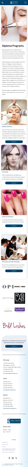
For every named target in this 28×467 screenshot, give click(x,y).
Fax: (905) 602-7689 (8, 371)
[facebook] (9, 458)
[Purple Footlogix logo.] (19, 309)
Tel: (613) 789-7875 (7, 385)
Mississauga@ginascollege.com (10, 373)
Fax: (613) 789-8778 (7, 387)
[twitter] (16, 458)
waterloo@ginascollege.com (9, 408)
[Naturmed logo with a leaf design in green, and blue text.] (8, 309)
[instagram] (12, 458)
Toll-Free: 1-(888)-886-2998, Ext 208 (11, 367)
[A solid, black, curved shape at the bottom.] (3, 3)
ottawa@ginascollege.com (9, 389)
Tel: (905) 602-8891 (7, 369)
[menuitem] (9, 442)
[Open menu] (25, 3)
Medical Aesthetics (7, 126)
